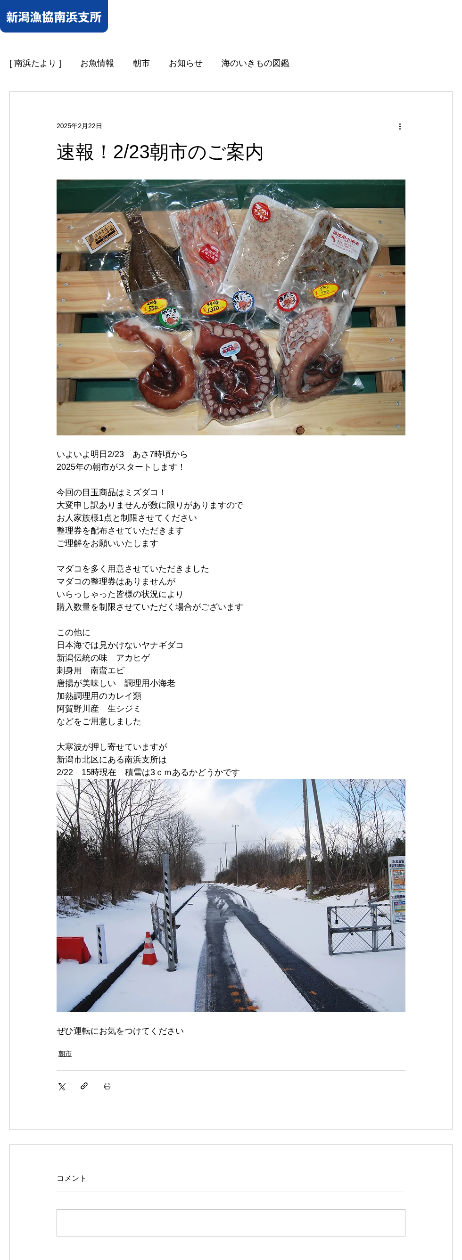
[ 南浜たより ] (35, 63)
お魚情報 (97, 63)
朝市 (141, 63)
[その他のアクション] (399, 125)
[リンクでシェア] (84, 1085)
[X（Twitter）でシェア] (61, 1085)
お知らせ (186, 63)
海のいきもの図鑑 (255, 63)
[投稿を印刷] (107, 1085)
